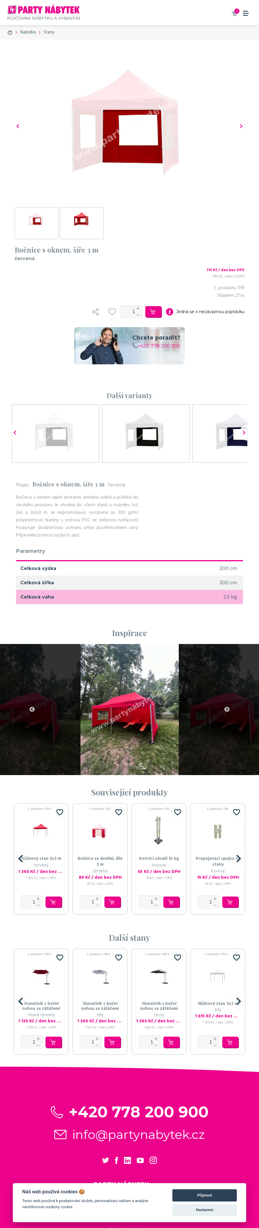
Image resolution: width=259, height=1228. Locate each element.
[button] (20, 859)
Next (227, 709)
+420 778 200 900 (156, 346)
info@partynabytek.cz (138, 1134)
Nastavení (204, 1210)
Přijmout (204, 1195)
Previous (32, 709)
